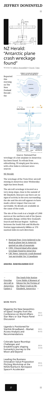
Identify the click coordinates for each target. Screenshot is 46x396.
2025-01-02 (40, 330)
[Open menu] (40, 11)
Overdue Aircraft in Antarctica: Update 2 (9, 284)
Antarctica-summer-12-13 (23, 264)
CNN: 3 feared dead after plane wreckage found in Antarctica (23, 249)
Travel (31, 68)
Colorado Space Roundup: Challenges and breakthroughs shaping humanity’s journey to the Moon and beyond (17, 346)
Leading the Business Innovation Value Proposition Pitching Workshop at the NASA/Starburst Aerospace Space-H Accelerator (19, 364)
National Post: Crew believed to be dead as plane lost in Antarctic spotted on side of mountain (24, 242)
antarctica (8, 264)
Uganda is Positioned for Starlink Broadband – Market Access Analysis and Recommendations (19, 330)
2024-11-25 (40, 364)
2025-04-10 (40, 314)
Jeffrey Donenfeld (23, 5)
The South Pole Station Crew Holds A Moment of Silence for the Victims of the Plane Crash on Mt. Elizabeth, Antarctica (27, 283)
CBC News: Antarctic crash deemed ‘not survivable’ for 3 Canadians (25, 255)
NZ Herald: (9, 174)
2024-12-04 (40, 346)
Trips (37, 68)
